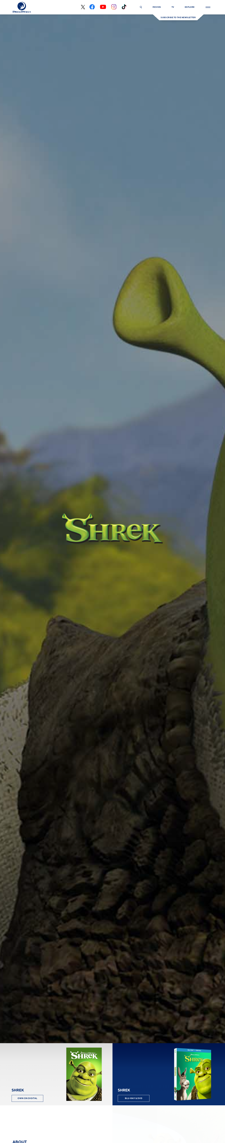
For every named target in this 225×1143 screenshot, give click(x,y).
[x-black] (82, 7)
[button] (141, 7)
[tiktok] (124, 7)
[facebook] (92, 7)
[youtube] (103, 7)
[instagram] (114, 7)
